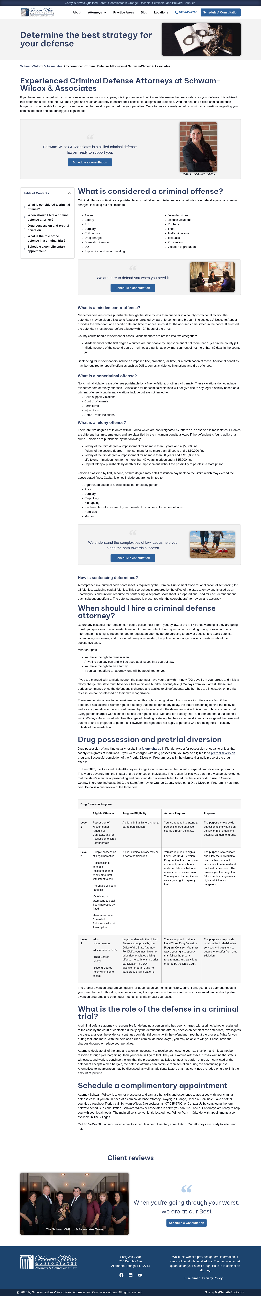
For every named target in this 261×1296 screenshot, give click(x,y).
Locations (161, 12)
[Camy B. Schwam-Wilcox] (198, 147)
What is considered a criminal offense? (49, 207)
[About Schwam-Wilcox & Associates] (212, 277)
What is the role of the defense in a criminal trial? (46, 238)
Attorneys (97, 12)
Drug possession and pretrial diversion (48, 228)
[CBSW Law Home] (37, 12)
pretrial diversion (223, 753)
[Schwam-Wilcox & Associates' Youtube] (139, 1275)
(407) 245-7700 (130, 1257)
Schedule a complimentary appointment (47, 249)
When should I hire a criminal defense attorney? (48, 217)
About (77, 12)
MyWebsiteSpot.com (229, 1292)
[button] (69, 193)
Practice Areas (123, 12)
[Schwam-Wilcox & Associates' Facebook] (121, 1275)
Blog (144, 12)
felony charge (151, 748)
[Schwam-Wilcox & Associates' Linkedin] (130, 1275)
